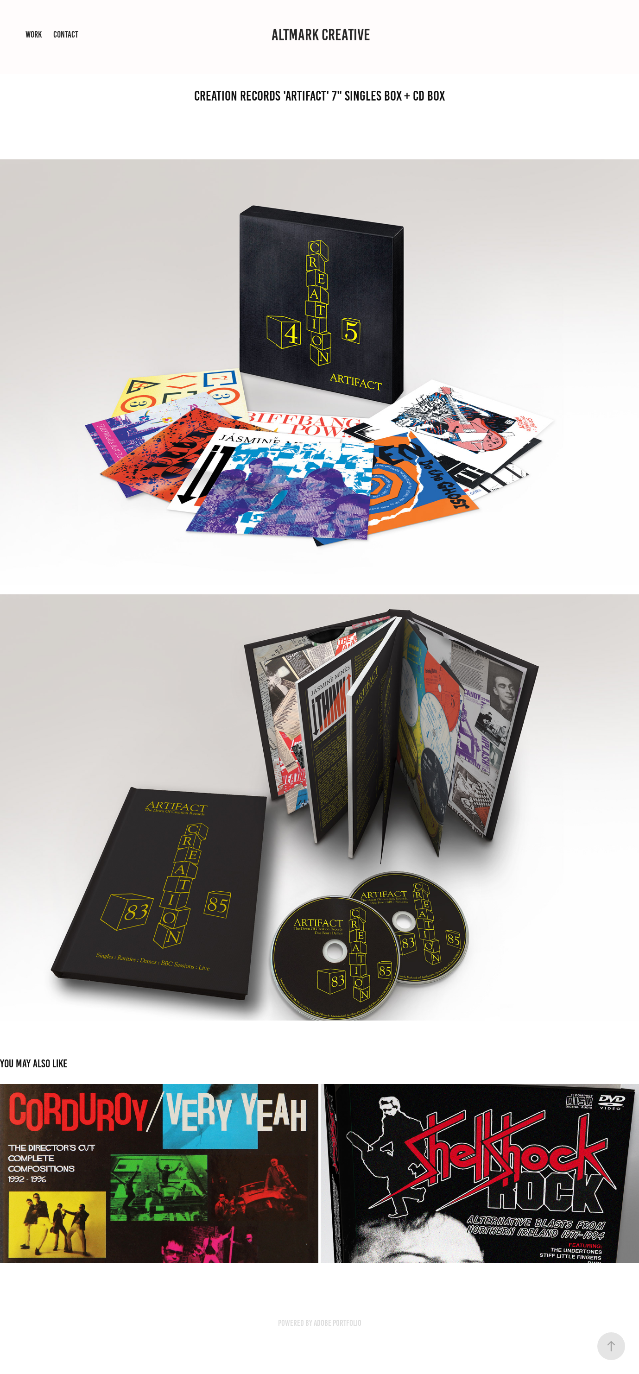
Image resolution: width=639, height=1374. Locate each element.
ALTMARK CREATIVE (321, 35)
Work (33, 34)
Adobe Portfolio (337, 1323)
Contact (65, 34)
